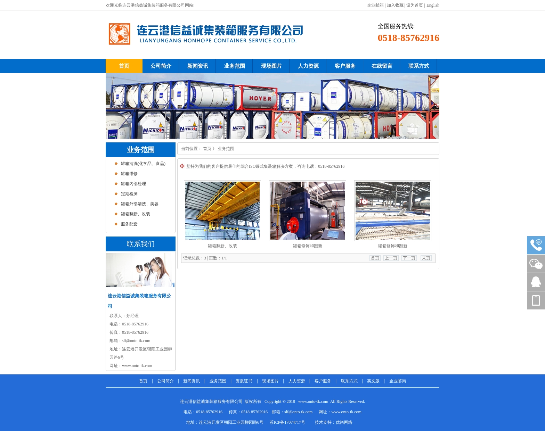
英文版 (373, 381)
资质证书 (244, 381)
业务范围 (226, 148)
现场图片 (270, 381)
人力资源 (296, 381)
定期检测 (129, 193)
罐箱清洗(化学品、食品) (143, 163)
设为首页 (414, 5)
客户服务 (323, 381)
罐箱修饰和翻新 (307, 245)
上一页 (391, 258)
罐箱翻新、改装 (135, 214)
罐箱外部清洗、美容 (139, 203)
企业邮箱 (375, 5)
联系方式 (349, 381)
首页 (207, 148)
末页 (426, 258)
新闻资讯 (191, 381)
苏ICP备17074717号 (288, 422)
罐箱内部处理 (133, 183)
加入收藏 (395, 5)
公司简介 (165, 381)
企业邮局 (397, 381)
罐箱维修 (129, 173)
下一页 (409, 258)
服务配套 (129, 224)
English (432, 5)
